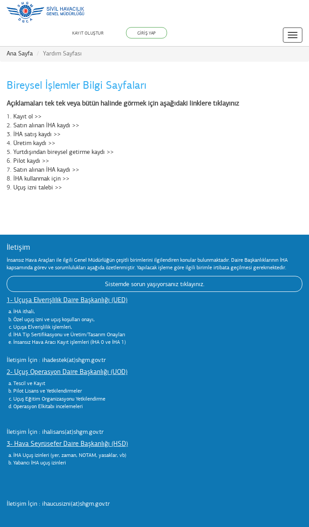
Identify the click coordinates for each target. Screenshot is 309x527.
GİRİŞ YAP (146, 32)
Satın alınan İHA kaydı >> (46, 125)
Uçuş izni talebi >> (37, 187)
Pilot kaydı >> (31, 161)
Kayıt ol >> (27, 116)
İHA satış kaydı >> (37, 134)
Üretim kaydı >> (34, 143)
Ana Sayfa (20, 53)
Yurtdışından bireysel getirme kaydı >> (63, 152)
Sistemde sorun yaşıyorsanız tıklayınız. (155, 284)
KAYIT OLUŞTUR (88, 33)
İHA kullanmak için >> (41, 178)
